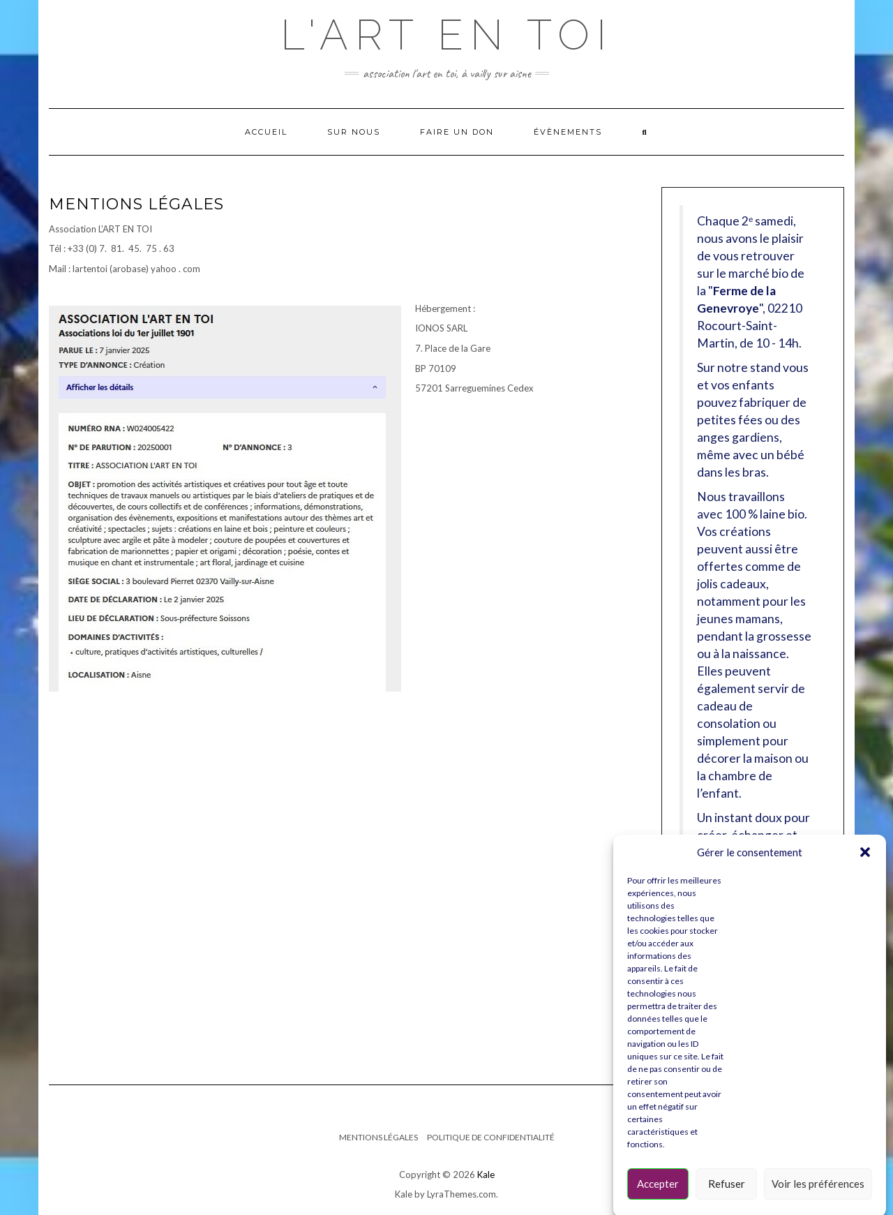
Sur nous (353, 132)
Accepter (658, 1197)
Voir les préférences (818, 1197)
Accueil (266, 132)
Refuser (726, 1197)
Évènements (568, 132)
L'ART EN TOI (446, 34)
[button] (865, 866)
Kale (486, 1174)
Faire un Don (457, 132)
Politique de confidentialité (491, 1137)
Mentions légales (378, 1137)
